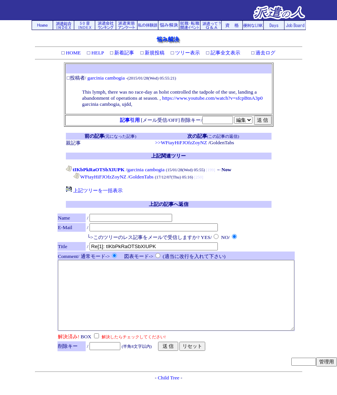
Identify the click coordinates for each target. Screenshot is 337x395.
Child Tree (168, 391)
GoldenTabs (141, 177)
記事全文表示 (224, 53)
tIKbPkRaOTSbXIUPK (95, 169)
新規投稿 (154, 53)
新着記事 (123, 53)
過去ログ (264, 53)
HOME (73, 53)
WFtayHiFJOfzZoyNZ (100, 177)
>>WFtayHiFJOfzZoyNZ (181, 142)
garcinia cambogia (106, 78)
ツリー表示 (187, 53)
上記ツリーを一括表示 (94, 190)
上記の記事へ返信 (168, 204)
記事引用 (130, 120)
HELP (97, 53)
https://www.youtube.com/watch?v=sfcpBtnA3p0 (212, 98)
